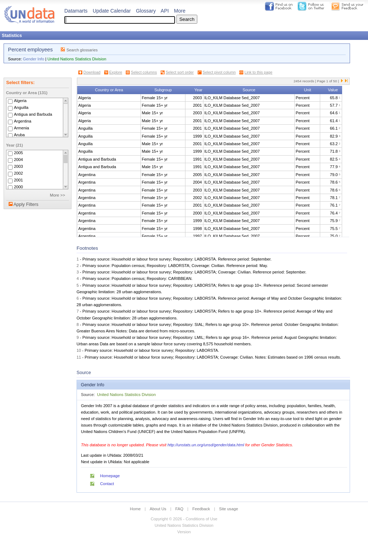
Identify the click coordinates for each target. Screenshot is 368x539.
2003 (18, 166)
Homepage (110, 476)
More (179, 11)
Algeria (20, 100)
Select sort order (180, 72)
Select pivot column (219, 72)
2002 (18, 173)
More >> (57, 195)
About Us (158, 509)
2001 (18, 180)
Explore (115, 72)
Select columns (144, 72)
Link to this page (258, 72)
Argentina (23, 121)
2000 (18, 187)
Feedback (201, 509)
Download (91, 72)
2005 (18, 153)
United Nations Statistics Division (76, 59)
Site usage (228, 509)
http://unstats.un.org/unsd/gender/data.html (205, 445)
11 (79, 357)
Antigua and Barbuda (33, 114)
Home (135, 509)
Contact (107, 484)
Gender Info (33, 59)
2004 (18, 159)
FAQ (179, 509)
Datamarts (76, 11)
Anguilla (21, 107)
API (165, 11)
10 (79, 350)
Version (183, 532)
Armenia (21, 128)
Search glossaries (82, 50)
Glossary (146, 11)
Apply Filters (25, 204)
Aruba (19, 135)
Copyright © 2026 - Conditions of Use (184, 519)
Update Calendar (112, 11)
